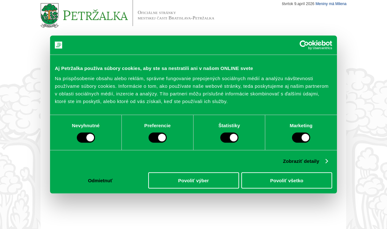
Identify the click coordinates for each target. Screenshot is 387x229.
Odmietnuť (100, 180)
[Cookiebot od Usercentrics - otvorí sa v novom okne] (304, 45)
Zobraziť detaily (301, 161)
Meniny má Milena (331, 4)
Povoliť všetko (286, 180)
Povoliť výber (193, 180)
